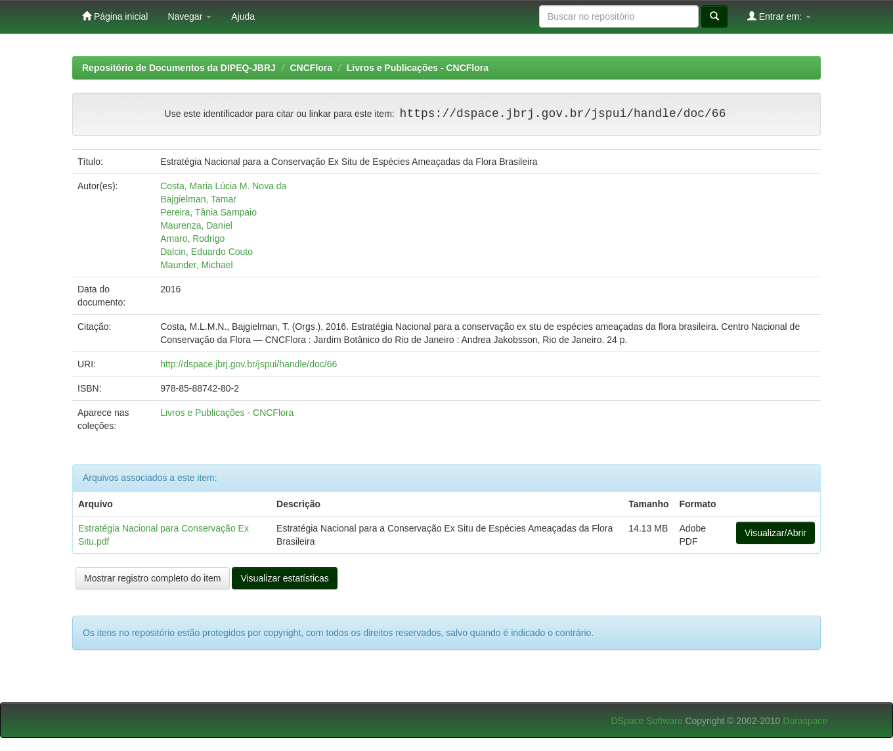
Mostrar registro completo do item (152, 578)
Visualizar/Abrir (775, 533)
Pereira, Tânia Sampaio (208, 212)
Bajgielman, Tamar (198, 199)
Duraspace (805, 721)
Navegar (189, 16)
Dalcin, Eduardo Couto (206, 251)
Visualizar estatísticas (284, 578)
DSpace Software (647, 721)
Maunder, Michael (196, 265)
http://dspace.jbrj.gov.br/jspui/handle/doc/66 (248, 364)
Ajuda (243, 16)
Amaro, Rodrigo (192, 238)
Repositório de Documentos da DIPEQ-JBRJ (179, 67)
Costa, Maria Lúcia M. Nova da (223, 186)
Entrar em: (779, 16)
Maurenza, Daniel (196, 225)
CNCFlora (311, 67)
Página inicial (115, 16)
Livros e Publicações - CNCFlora (418, 67)
